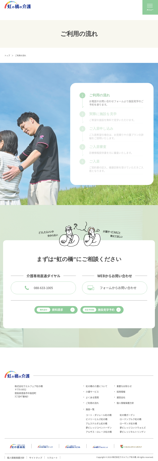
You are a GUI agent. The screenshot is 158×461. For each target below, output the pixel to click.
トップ (7, 55)
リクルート (52, 457)
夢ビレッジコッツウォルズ (133, 427)
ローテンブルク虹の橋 (130, 419)
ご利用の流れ (92, 402)
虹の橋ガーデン (127, 414)
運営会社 (121, 397)
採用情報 (121, 391)
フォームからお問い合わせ (118, 288)
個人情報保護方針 (125, 402)
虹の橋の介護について (96, 386)
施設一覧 (90, 409)
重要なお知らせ (124, 386)
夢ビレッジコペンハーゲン (99, 427)
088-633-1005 (43, 288)
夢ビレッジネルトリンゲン (133, 431)
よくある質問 (92, 397)
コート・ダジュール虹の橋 (99, 414)
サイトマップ (35, 457)
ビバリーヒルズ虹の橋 (96, 419)
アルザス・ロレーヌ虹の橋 (99, 431)
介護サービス (92, 391)
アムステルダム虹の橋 (96, 423)
